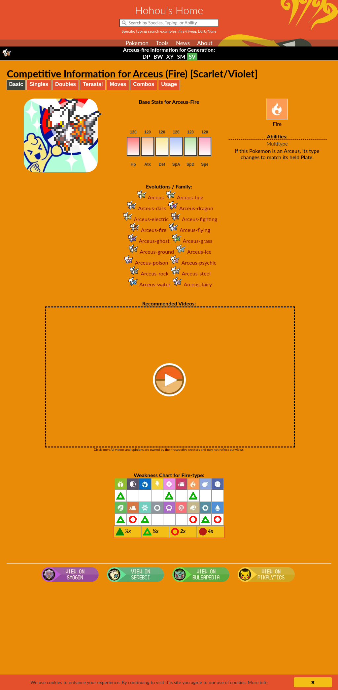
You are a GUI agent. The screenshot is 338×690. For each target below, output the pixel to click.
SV (192, 56)
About (204, 43)
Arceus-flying (188, 230)
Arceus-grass (191, 241)
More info (257, 682)
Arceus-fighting (193, 219)
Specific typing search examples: (169, 31)
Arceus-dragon (189, 208)
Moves (118, 84)
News (183, 43)
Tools (162, 43)
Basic (16, 84)
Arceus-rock (147, 273)
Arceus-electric (145, 219)
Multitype (277, 144)
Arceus (149, 197)
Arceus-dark (145, 208)
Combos (143, 84)
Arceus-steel (190, 273)
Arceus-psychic (192, 262)
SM (181, 56)
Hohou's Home (169, 10)
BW (158, 56)
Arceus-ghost (148, 241)
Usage (169, 84)
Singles (38, 84)
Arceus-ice (193, 251)
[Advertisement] (169, 637)
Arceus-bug (183, 197)
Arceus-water (148, 284)
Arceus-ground (150, 251)
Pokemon (137, 43)
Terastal (93, 84)
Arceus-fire (147, 230)
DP (146, 56)
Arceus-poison (145, 262)
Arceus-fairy (191, 284)
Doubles (65, 84)
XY (170, 56)
